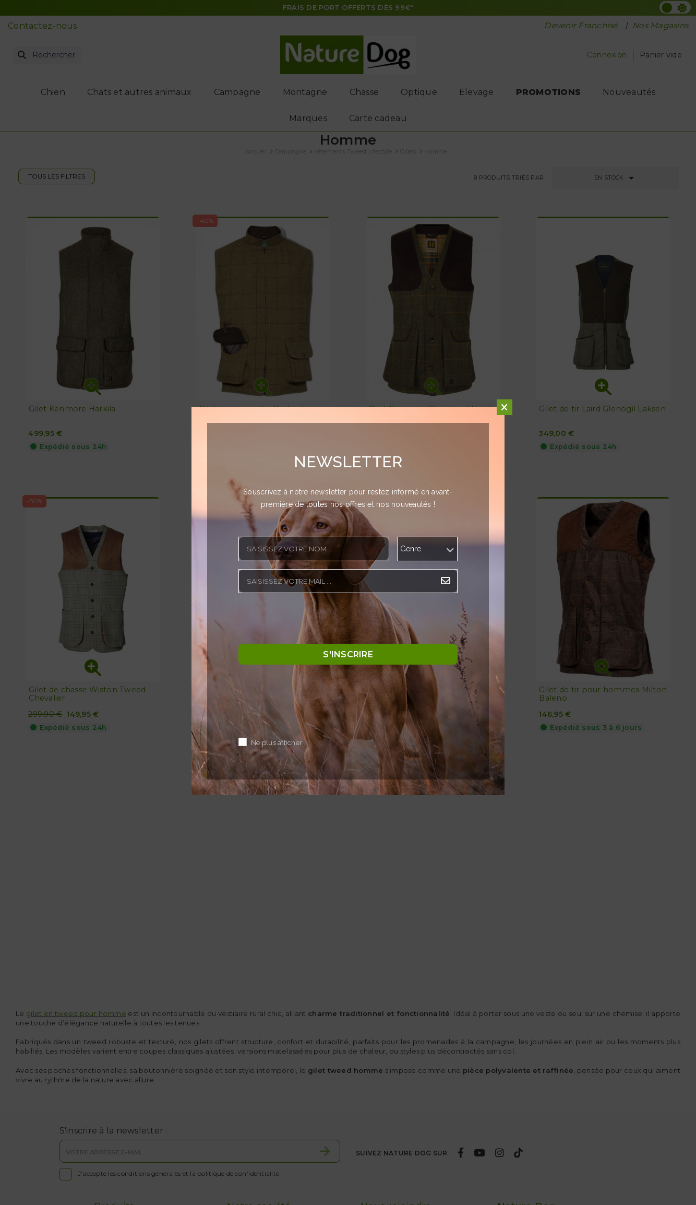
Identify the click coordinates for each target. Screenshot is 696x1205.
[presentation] (317, 621)
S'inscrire (348, 654)
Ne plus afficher (276, 743)
